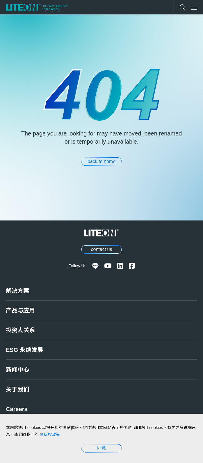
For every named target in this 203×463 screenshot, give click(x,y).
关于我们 (17, 389)
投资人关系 (20, 330)
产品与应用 (20, 310)
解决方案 (17, 290)
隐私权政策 (50, 434)
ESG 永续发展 (24, 350)
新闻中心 (17, 369)
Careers (17, 409)
